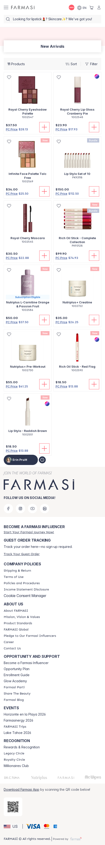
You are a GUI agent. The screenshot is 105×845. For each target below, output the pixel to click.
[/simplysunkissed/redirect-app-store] (13, 806)
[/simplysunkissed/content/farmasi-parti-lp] (14, 687)
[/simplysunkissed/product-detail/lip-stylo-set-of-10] (77, 160)
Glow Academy (15, 681)
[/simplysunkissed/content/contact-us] (12, 648)
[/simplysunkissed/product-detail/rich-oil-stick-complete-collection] (77, 226)
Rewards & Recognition (22, 747)
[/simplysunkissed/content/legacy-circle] (14, 753)
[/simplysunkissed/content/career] (9, 642)
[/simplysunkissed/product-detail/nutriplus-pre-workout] (27, 353)
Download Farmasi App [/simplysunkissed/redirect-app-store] (21, 789)
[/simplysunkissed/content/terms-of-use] (13, 577)
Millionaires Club (16, 766)
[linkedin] (44, 508)
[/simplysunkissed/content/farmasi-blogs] (14, 700)
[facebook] (8, 508)
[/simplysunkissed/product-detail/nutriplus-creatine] (77, 289)
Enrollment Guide (17, 675)
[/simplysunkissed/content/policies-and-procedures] (22, 583)
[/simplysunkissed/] (22, 7)
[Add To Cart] (44, 127)
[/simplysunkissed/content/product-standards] (18, 623)
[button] (12, 826)
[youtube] (32, 508)
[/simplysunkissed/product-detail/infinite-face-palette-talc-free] (27, 162)
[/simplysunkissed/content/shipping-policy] (17, 571)
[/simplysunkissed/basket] (91, 7)
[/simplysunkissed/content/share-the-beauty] (17, 694)
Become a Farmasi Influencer (26, 663)
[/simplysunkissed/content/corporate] (16, 629)
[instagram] (20, 508)
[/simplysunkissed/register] (29, 532)
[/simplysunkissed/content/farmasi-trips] (15, 727)
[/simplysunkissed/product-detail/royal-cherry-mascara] (27, 224)
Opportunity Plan (17, 669)
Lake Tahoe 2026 (17, 733)
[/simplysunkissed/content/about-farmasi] (16, 611)
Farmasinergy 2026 (18, 720)
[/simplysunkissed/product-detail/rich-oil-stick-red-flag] (77, 353)
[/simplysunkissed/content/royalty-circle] (14, 760)
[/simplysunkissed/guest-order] (21, 554)
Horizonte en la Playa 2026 (25, 714)
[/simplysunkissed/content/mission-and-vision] (22, 617)
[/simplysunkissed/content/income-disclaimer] (26, 589)
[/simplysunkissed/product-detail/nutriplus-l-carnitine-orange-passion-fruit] (27, 291)
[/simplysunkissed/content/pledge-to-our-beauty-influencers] (30, 636)
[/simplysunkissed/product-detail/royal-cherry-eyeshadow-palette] (27, 98)
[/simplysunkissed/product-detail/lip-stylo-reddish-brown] (27, 417)
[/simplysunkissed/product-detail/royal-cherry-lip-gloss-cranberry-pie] (77, 98)
